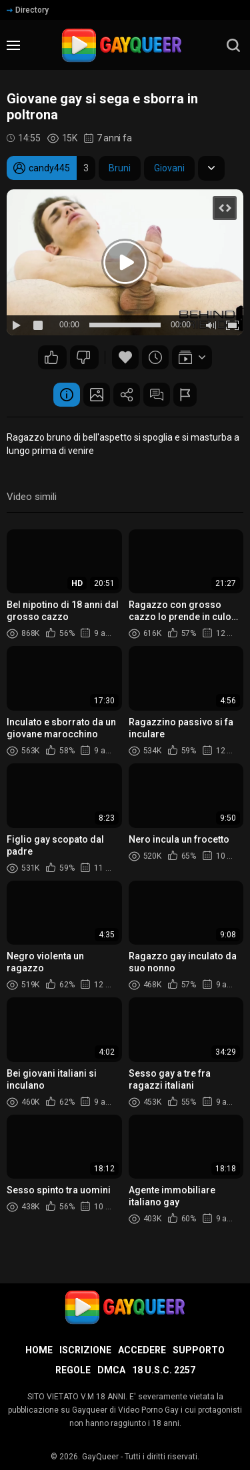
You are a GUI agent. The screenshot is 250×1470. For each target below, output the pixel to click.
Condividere (126, 394)
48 (51, 357)
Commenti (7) (156, 394)
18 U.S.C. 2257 (163, 1370)
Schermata (96, 394)
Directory (28, 10)
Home (39, 1350)
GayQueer (100, 1456)
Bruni (120, 168)
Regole (73, 1370)
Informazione (66, 394)
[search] (233, 45)
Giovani (169, 168)
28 (83, 357)
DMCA (111, 1370)
